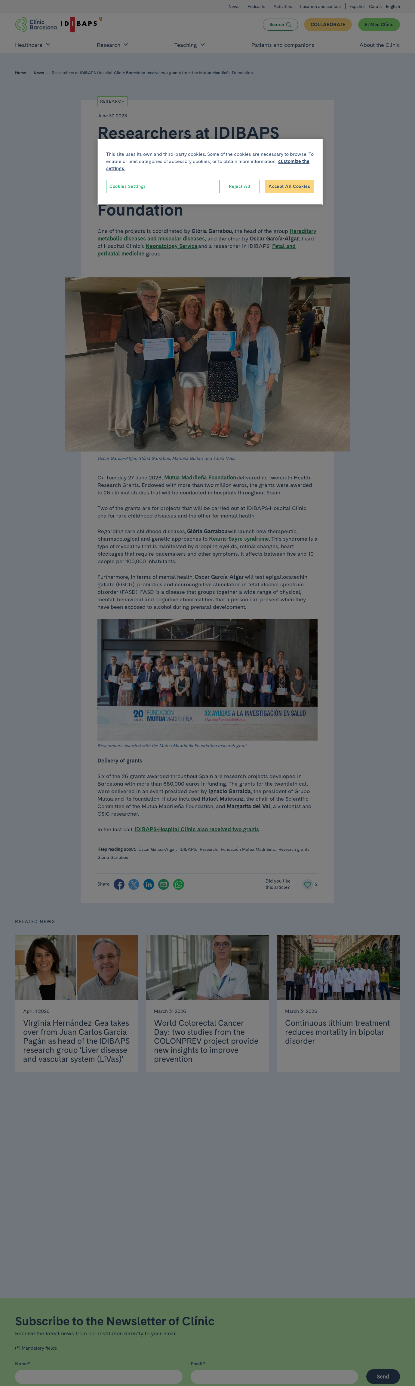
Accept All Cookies (289, 186)
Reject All (239, 186)
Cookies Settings (127, 186)
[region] (210, 172)
